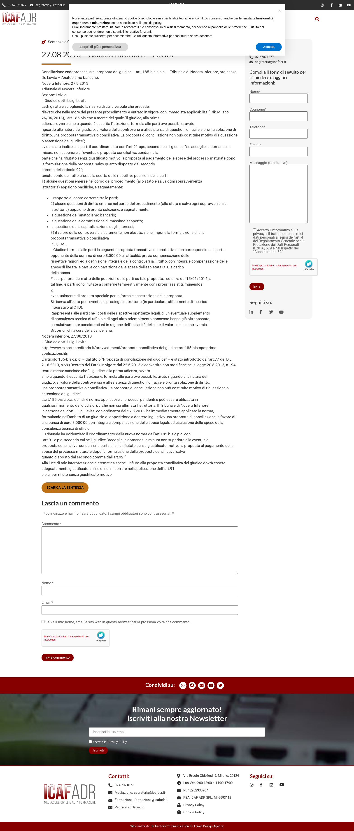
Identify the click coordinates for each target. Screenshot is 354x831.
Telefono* (278, 130)
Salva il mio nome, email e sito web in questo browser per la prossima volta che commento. (117, 622)
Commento (52, 524)
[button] (317, 19)
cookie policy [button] (152, 23)
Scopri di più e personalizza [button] (100, 47)
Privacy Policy (117, 742)
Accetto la (98, 742)
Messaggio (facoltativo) (278, 192)
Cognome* (278, 113)
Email (47, 602)
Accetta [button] (269, 47)
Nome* (278, 95)
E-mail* (278, 148)
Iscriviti (98, 750)
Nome (48, 583)
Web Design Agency (210, 826)
